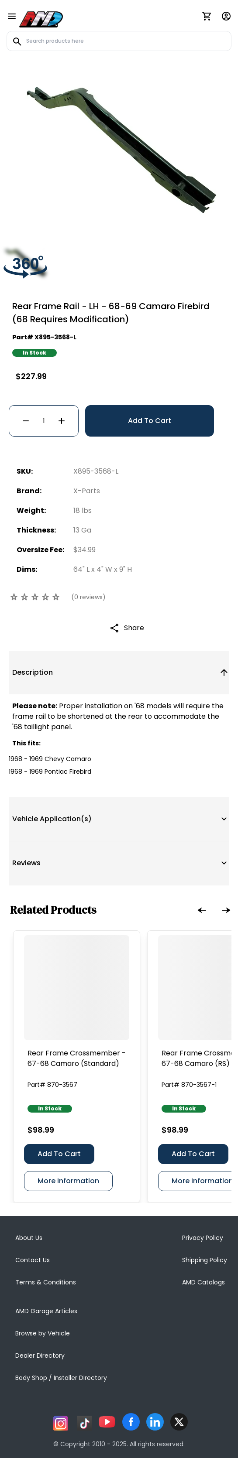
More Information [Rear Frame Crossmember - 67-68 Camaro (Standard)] (68, 1181)
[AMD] (41, 17)
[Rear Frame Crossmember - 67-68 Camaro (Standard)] (76, 987)
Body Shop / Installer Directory (61, 1377)
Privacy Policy (202, 1237)
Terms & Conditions (45, 1282)
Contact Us (32, 1260)
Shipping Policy (204, 1260)
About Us (28, 1237)
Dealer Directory (40, 1355)
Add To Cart (149, 421)
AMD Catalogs (203, 1282)
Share (134, 628)
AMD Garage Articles (46, 1311)
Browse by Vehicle (42, 1333)
